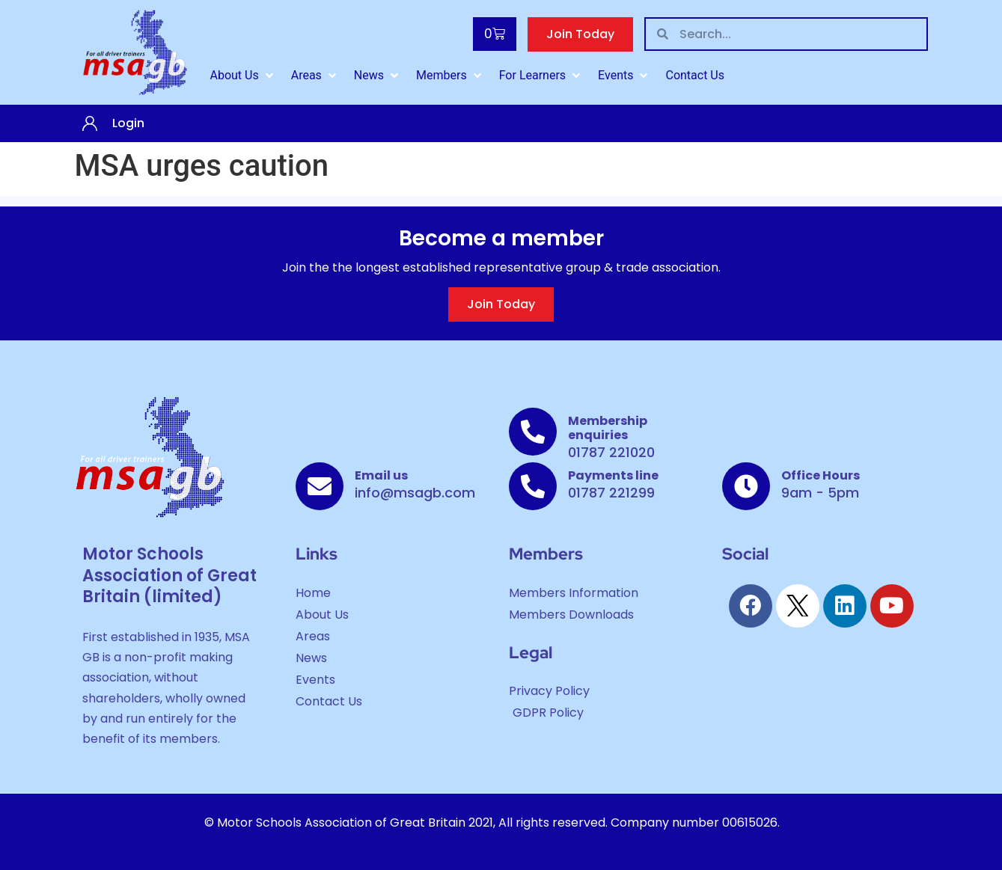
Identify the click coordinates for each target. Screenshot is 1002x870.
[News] (377, 75)
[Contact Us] (695, 75)
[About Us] (243, 75)
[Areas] (315, 75)
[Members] (450, 75)
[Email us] (319, 486)
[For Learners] (541, 75)
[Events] (624, 75)
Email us (381, 475)
